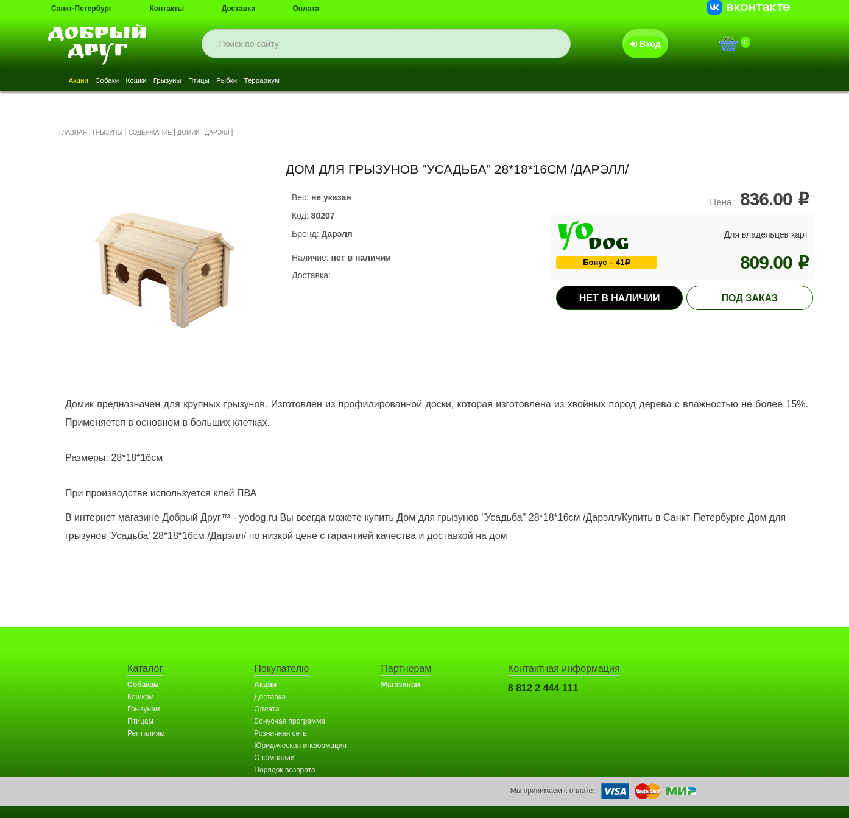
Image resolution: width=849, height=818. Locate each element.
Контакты (166, 8)
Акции (84, 81)
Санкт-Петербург (81, 8)
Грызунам (143, 709)
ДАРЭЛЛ (217, 132)
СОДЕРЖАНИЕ (150, 132)
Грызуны (211, 81)
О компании (274, 757)
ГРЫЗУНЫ (107, 132)
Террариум (344, 81)
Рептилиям (145, 733)
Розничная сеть (280, 733)
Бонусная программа (289, 721)
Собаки (125, 81)
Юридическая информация (300, 745)
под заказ (750, 298)
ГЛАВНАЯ (73, 132)
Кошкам (140, 697)
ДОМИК (188, 132)
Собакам (143, 684)
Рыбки (295, 81)
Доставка (238, 8)
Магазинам (401, 684)
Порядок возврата (284, 770)
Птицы (255, 81)
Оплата (306, 8)
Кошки (166, 81)
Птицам (140, 721)
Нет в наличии (619, 298)
